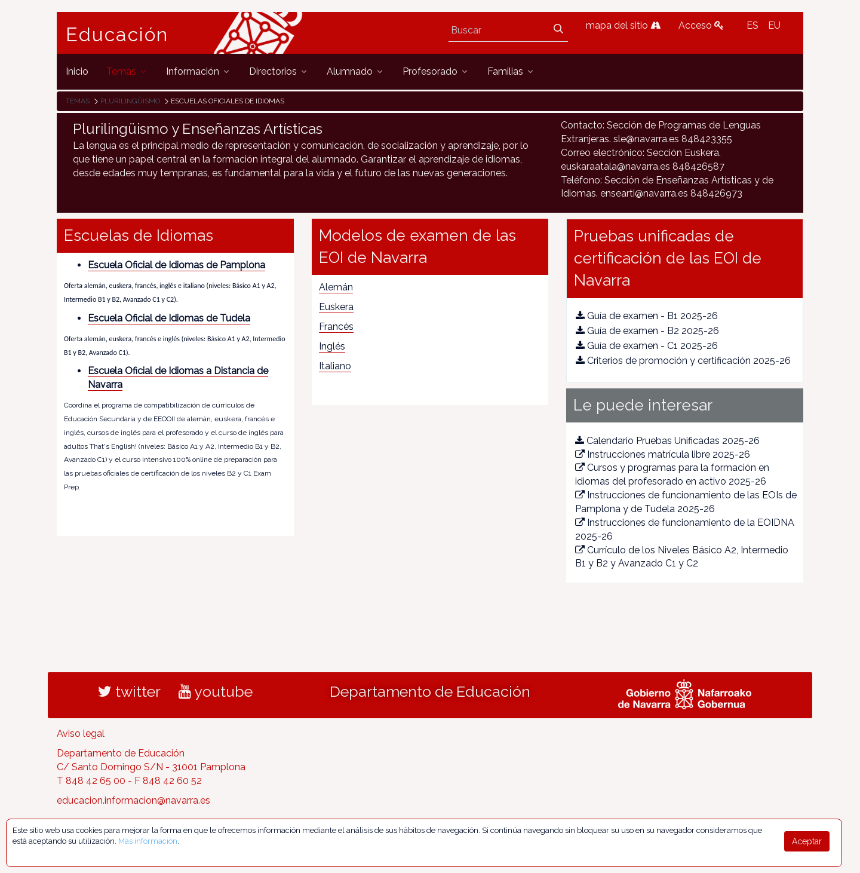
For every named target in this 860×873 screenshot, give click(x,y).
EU (774, 25)
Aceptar (807, 841)
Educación (117, 34)
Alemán (336, 287)
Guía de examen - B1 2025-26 (647, 315)
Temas (78, 101)
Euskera (336, 307)
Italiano (335, 366)
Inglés (332, 346)
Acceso (701, 25)
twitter (129, 691)
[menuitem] (77, 71)
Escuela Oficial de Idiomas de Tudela (169, 318)
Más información (147, 841)
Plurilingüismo (130, 101)
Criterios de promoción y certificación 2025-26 (683, 360)
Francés (336, 326)
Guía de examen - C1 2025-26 (647, 345)
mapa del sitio (623, 25)
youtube (216, 691)
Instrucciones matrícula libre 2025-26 (662, 454)
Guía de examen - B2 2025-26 (647, 330)
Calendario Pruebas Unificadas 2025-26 (667, 440)
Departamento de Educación (430, 691)
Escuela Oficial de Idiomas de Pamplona (176, 265)
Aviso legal (81, 733)
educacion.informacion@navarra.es (133, 800)
